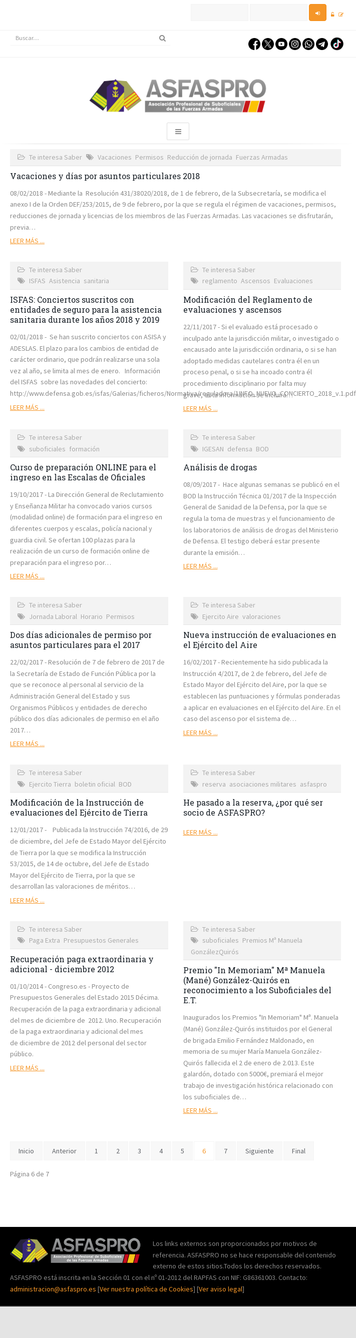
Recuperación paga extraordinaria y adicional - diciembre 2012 (82, 964)
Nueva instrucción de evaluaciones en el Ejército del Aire (259, 639)
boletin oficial (95, 784)
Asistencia (64, 280)
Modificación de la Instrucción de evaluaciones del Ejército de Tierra (79, 807)
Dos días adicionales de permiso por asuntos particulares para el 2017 (81, 639)
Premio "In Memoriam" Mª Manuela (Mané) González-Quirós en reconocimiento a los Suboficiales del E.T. (257, 985)
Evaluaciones (293, 280)
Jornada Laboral (53, 616)
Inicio (26, 1150)
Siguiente (259, 1150)
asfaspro (313, 784)
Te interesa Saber (55, 157)
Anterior (64, 1150)
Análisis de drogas (220, 467)
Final (298, 1150)
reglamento (219, 280)
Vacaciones (115, 157)
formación (84, 448)
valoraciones (261, 616)
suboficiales (47, 448)
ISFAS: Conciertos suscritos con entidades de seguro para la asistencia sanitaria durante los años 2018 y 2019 (86, 309)
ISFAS (37, 280)
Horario (92, 616)
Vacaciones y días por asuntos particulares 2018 (105, 176)
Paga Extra (44, 940)
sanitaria (96, 280)
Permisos (149, 157)
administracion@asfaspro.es (54, 1288)
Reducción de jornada (199, 157)
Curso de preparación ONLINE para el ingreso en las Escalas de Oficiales (83, 472)
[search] (90, 38)
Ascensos (255, 280)
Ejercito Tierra (50, 784)
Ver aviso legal (220, 1288)
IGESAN (213, 448)
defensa (239, 448)
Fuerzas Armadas (262, 157)
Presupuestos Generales (101, 940)
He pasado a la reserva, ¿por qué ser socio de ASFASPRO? (253, 807)
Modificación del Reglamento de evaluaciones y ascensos (247, 304)
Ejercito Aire (220, 616)
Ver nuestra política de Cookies (146, 1288)
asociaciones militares (262, 784)
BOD (262, 448)
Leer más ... (27, 240)
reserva (214, 784)
